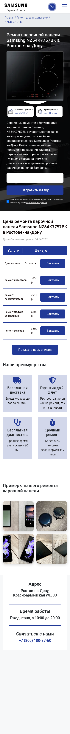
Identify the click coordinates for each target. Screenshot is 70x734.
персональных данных (36, 202)
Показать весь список (35, 350)
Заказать (53, 263)
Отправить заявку (35, 190)
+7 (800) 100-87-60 (35, 640)
